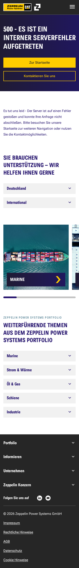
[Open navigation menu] (72, 6)
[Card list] (41, 257)
